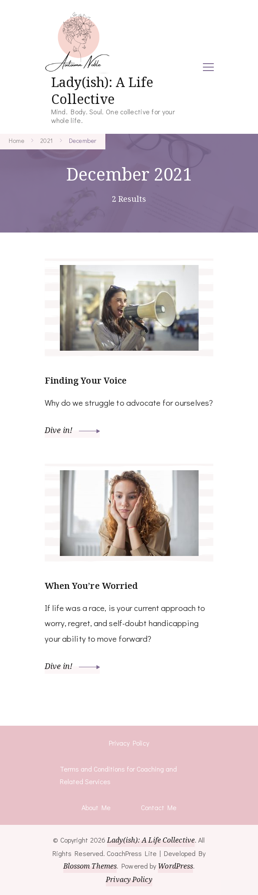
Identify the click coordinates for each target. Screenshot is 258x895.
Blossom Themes (90, 866)
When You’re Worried (91, 585)
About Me (96, 807)
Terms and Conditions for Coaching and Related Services (118, 775)
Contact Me (158, 807)
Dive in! (72, 430)
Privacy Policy (129, 742)
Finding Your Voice (86, 380)
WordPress (175, 866)
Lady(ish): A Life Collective (102, 90)
